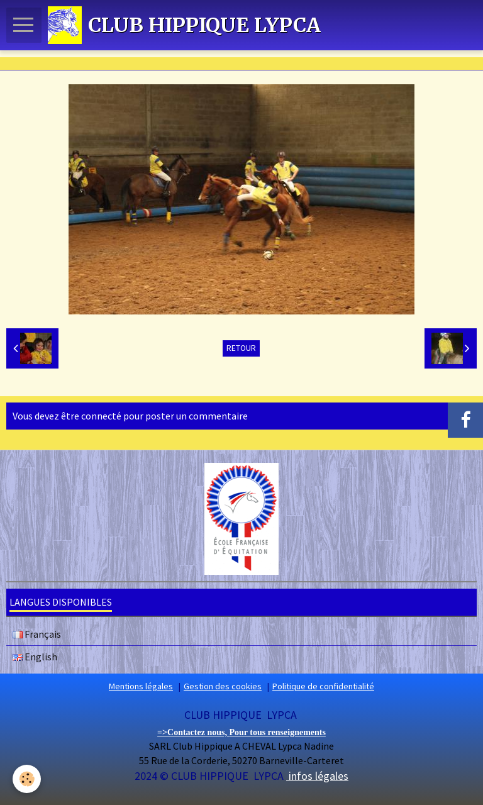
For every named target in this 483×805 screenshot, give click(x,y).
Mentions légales (141, 686)
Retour (241, 348)
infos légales (317, 776)
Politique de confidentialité (323, 686)
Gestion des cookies (223, 686)
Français (37, 634)
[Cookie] (27, 779)
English (35, 656)
